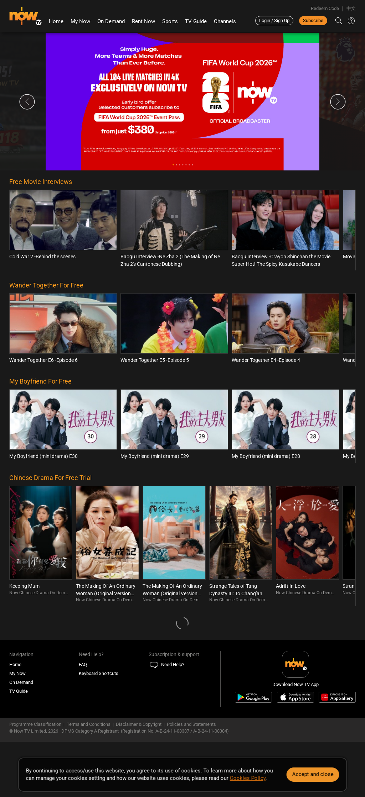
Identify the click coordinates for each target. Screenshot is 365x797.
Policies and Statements (191, 724)
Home (56, 21)
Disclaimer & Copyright (138, 724)
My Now (80, 21)
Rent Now (143, 21)
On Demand (111, 21)
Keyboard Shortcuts (98, 673)
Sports (170, 21)
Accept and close (312, 774)
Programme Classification (35, 724)
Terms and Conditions (88, 724)
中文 (351, 8)
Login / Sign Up (274, 20)
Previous (27, 102)
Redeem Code (325, 8)
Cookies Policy (248, 778)
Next (338, 102)
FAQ (83, 664)
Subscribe (313, 20)
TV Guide (196, 21)
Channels (225, 21)
